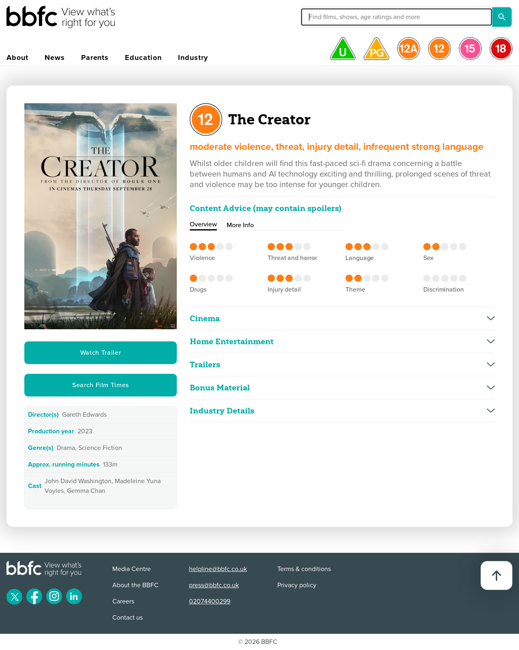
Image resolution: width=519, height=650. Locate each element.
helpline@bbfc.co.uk (218, 569)
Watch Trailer (100, 353)
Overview (203, 224)
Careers (123, 601)
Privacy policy (296, 585)
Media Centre (131, 569)
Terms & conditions (304, 569)
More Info (240, 225)
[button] (335, 17)
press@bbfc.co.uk (214, 585)
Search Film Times (100, 385)
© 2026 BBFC (257, 642)
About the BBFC (135, 585)
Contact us (127, 618)
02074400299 (209, 601)
